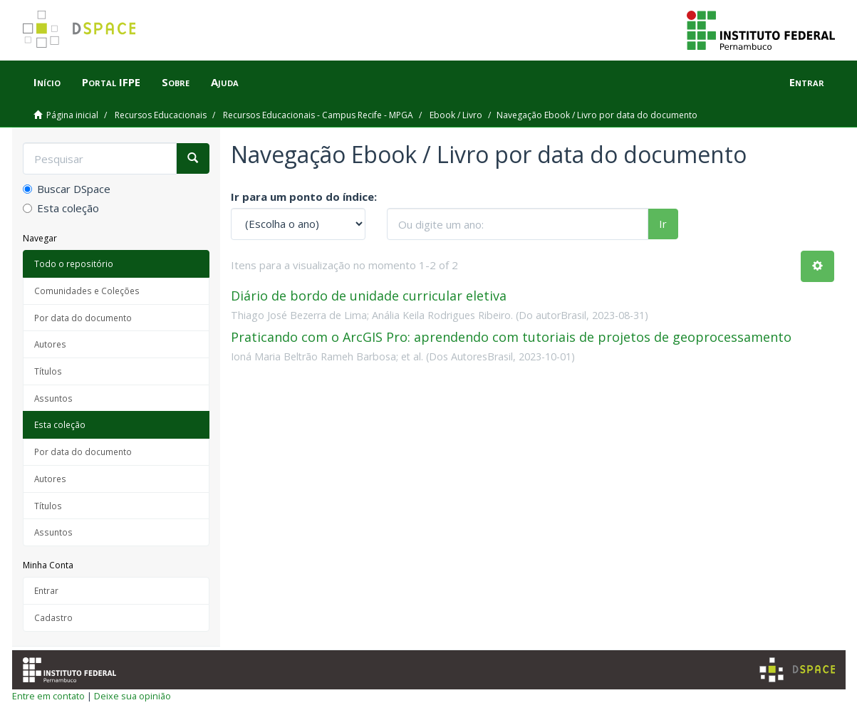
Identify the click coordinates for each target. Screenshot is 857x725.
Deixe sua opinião (132, 695)
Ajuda (225, 82)
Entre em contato (48, 695)
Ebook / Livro (456, 115)
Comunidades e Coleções (87, 290)
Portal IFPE (111, 82)
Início (47, 82)
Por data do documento (83, 317)
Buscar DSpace (66, 189)
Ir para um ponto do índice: (304, 196)
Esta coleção (61, 208)
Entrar (46, 590)
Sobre (175, 82)
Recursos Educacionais (161, 115)
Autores (50, 344)
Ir (663, 224)
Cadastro (53, 617)
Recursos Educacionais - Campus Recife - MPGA (318, 115)
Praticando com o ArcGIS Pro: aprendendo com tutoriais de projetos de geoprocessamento (511, 336)
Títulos (48, 371)
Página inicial (72, 115)
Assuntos (53, 398)
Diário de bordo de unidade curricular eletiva (369, 295)
